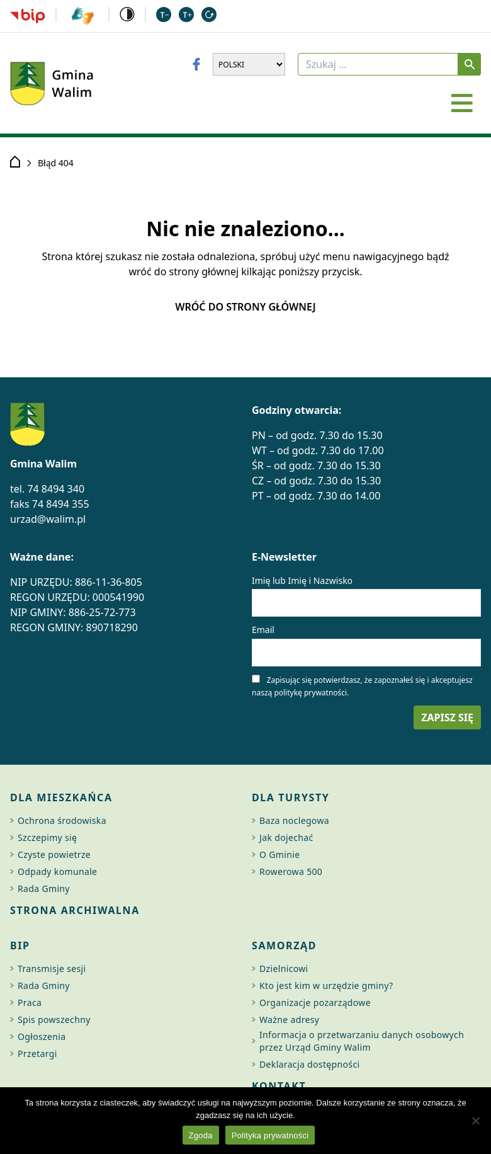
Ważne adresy (289, 1019)
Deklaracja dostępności (309, 1064)
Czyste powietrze (54, 854)
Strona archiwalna (75, 910)
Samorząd (284, 945)
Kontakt (279, 1086)
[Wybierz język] (249, 64)
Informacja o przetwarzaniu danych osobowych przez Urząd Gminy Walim (361, 1041)
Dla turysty (290, 797)
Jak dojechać (286, 837)
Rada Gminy (44, 888)
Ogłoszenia (41, 1037)
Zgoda (201, 1135)
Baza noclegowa (294, 820)
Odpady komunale (57, 871)
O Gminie (279, 854)
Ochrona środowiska (62, 820)
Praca (30, 1002)
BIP (20, 945)
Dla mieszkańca (61, 797)
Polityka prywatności (270, 1135)
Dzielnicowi (283, 968)
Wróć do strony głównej (245, 307)
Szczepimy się (47, 837)
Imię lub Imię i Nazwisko (302, 580)
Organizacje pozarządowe (315, 1002)
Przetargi (37, 1054)
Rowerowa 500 (290, 871)
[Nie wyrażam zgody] (475, 1120)
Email (263, 630)
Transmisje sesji (52, 968)
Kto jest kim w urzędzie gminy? (326, 985)
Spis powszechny (54, 1019)
